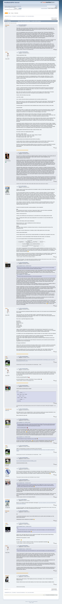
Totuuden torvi (8, 409)
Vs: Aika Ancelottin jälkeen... (23, 152)
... (9, 19)
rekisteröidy (19, 6)
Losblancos (7, 419)
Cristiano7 (7, 186)
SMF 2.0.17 (27, 601)
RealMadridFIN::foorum (11, 2)
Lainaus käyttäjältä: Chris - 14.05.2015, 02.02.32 (23, 274)
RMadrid (7, 575)
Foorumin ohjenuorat (44, 8)
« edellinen (52, 590)
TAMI (6, 523)
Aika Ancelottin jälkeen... (22, 186)
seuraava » (56, 590)
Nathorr (7, 468)
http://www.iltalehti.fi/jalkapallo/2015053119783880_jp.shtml (26, 460)
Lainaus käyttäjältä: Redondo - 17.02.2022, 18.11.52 (24, 526)
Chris (6, 52)
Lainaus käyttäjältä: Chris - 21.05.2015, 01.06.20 (23, 422)
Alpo (6, 356)
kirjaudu (15, 6)
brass (6, 262)
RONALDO (7, 479)
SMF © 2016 (31, 601)
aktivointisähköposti (9, 7)
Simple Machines (35, 601)
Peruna (6, 385)
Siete (6, 152)
